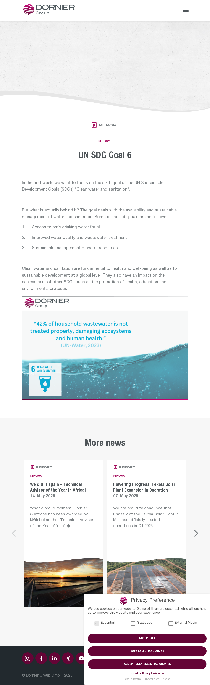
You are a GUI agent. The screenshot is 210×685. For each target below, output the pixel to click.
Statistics (141, 623)
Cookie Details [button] (133, 679)
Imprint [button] (166, 679)
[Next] (195, 533)
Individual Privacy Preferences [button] (147, 674)
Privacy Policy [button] (151, 679)
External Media (182, 623)
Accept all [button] (147, 638)
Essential (104, 623)
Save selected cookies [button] (147, 651)
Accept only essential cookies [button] (147, 664)
